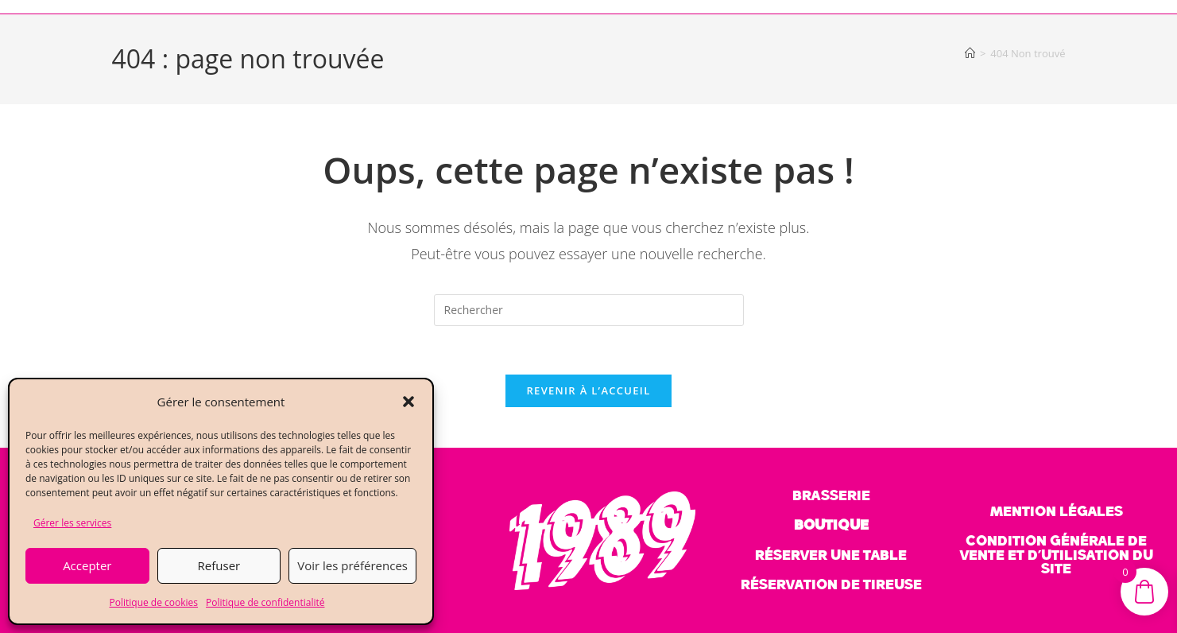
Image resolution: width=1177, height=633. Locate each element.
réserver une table (831, 555)
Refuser (219, 565)
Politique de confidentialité (265, 602)
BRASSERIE (831, 495)
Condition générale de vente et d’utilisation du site (1056, 554)
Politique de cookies (154, 602)
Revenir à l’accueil (588, 390)
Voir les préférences (352, 565)
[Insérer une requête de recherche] (589, 310)
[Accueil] (970, 53)
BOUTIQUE (831, 524)
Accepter (87, 565)
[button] (408, 402)
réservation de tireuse (831, 584)
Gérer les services (72, 523)
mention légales (1056, 511)
